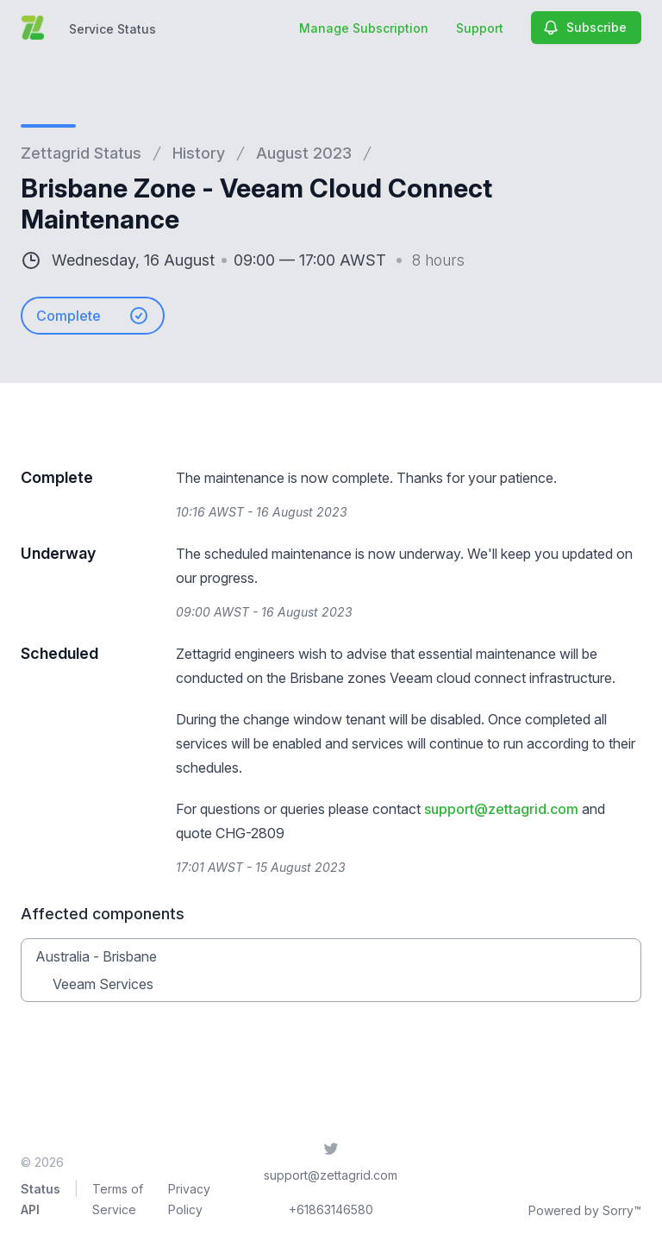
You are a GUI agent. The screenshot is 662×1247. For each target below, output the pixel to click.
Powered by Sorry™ (584, 1210)
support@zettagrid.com (501, 809)
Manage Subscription (363, 28)
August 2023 (304, 153)
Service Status (112, 29)
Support (479, 28)
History (198, 153)
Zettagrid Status (81, 153)
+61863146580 (331, 1209)
